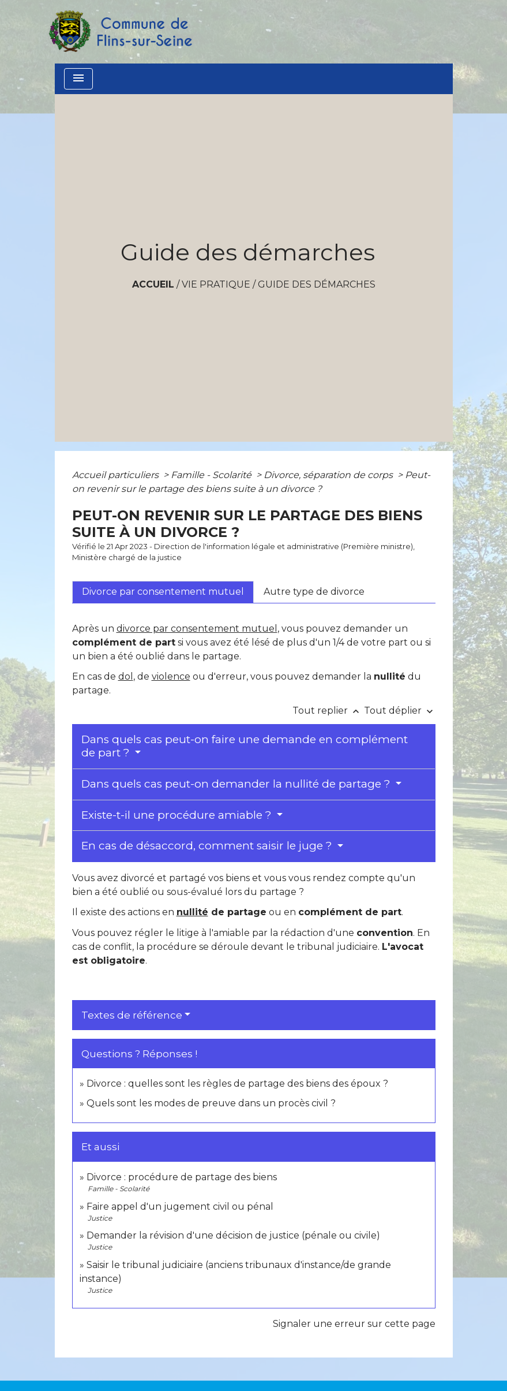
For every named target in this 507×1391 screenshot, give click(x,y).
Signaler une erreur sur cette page (354, 1323)
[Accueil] (120, 32)
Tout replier (328, 710)
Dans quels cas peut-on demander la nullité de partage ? (237, 783)
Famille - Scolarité (212, 474)
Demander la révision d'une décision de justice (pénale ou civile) (233, 1235)
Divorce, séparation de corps (329, 474)
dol (125, 676)
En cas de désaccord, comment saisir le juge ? (208, 845)
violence (171, 676)
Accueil (153, 284)
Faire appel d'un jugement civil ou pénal (180, 1206)
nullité (192, 912)
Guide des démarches (316, 284)
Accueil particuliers (116, 474)
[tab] (163, 592)
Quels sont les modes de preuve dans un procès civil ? (211, 1103)
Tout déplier (399, 710)
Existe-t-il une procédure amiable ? (178, 815)
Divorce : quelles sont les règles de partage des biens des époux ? (237, 1083)
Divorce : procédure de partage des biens (182, 1177)
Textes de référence (131, 1015)
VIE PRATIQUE (216, 284)
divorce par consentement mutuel (197, 628)
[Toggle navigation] (78, 78)
